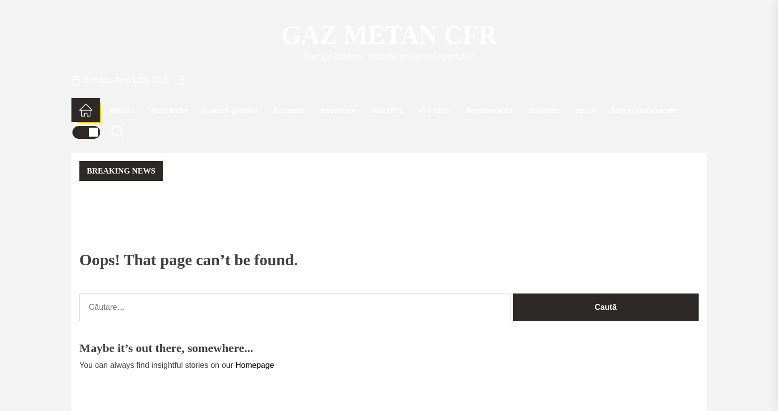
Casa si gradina (230, 110)
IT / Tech (435, 110)
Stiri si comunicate (644, 110)
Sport (585, 110)
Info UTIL (388, 110)
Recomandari (489, 110)
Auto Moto (168, 110)
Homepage (254, 365)
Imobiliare (338, 110)
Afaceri (121, 110)
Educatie (289, 110)
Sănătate (544, 110)
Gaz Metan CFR (389, 35)
